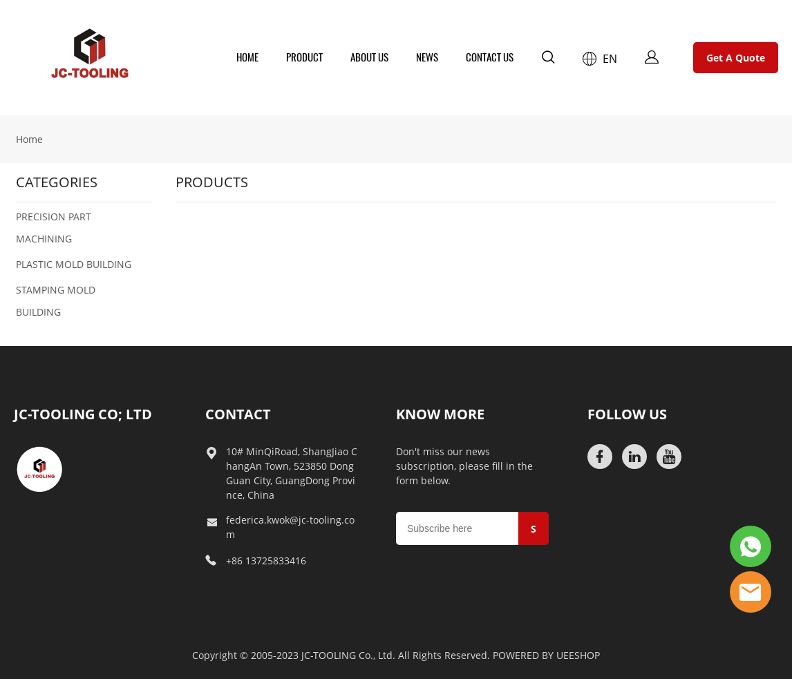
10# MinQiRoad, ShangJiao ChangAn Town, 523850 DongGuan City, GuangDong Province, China (291, 473)
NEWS (427, 57)
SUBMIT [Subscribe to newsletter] (535, 533)
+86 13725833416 (266, 560)
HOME (247, 57)
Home (29, 139)
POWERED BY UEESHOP (546, 655)
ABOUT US (369, 57)
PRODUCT (304, 57)
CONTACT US (489, 57)
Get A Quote (735, 57)
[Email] (457, 528)
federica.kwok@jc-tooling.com (290, 527)
